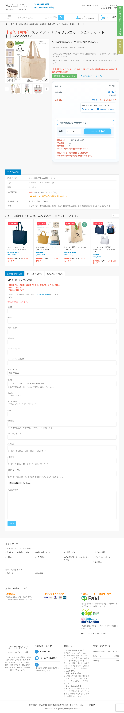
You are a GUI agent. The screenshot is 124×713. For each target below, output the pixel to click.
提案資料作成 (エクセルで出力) (64, 76)
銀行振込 (11, 594)
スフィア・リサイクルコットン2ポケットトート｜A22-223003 (56, 34)
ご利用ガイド (112, 5)
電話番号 (11, 338)
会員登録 (91, 18)
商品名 (10, 380)
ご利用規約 (40, 557)
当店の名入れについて (44, 552)
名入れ (10, 393)
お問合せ (116, 8)
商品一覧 (10, 573)
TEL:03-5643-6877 (43, 294)
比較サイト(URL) (14, 470)
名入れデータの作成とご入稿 (18, 552)
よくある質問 (106, 8)
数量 (9, 410)
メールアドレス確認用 (16, 359)
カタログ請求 (86, 5)
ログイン (82, 18)
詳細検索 (39, 573)
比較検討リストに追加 (120, 21)
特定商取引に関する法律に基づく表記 (53, 705)
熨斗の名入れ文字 (14, 434)
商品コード (12, 370)
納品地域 (11, 444)
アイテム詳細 (13, 172)
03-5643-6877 (88, 109)
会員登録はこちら (87, 76)
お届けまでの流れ (55, 274)
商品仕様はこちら (62, 41)
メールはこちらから (106, 109)
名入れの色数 (13, 402)
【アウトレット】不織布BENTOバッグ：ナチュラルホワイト (104, 249)
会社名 (10, 318)
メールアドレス (14, 349)
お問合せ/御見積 (14, 274)
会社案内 (98, 562)
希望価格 (11, 421)
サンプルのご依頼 (34, 274)
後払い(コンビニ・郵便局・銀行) (97, 594)
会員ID (10, 307)
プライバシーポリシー (103, 557)
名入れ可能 (52, 17)
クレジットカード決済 (54, 594)
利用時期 (11, 457)
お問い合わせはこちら (86, 41)
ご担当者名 (12, 328)
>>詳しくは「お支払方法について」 (94, 634)
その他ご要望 (13, 490)
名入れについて (98, 5)
